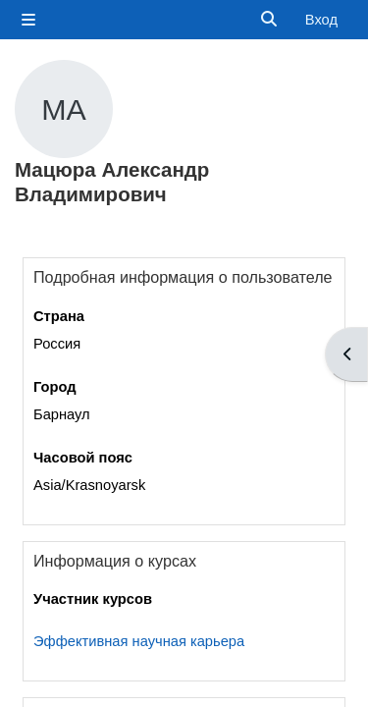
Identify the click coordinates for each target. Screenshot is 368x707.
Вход (321, 19)
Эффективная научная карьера (138, 641)
